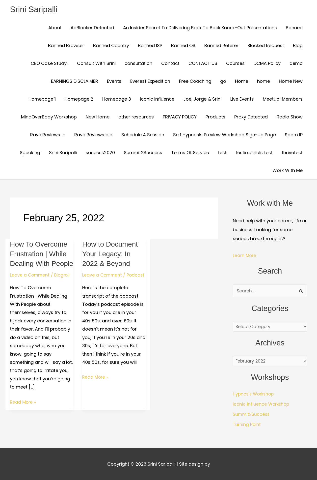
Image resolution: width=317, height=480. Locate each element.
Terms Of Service (190, 153)
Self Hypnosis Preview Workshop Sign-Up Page (224, 135)
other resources (136, 117)
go (223, 82)
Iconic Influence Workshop (262, 405)
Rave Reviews (47, 135)
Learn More (245, 256)
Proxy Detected (251, 117)
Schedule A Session (142, 135)
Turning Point (247, 425)
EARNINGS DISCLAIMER (74, 82)
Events (114, 82)
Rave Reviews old (93, 135)
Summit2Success (143, 153)
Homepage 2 (79, 99)
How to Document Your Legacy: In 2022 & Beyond (111, 254)
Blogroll (63, 285)
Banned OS (183, 46)
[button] (62, 135)
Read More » (23, 411)
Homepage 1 (42, 99)
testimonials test (254, 153)
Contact (170, 64)
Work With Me (287, 171)
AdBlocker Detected (92, 28)
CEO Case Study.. (49, 64)
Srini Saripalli (35, 9)
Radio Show (290, 117)
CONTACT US (202, 64)
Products (215, 117)
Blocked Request (265, 46)
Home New (291, 82)
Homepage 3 (116, 99)
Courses (235, 64)
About (55, 28)
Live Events (242, 99)
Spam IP (294, 135)
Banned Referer (221, 46)
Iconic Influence (157, 99)
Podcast (91, 282)
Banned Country (111, 46)
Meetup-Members (283, 99)
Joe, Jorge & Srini (202, 99)
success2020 (100, 153)
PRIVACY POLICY (180, 117)
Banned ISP (150, 46)
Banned (294, 28)
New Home (97, 117)
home (263, 82)
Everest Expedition (150, 82)
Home (241, 82)
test (222, 153)
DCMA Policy (267, 64)
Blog (298, 46)
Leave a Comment (30, 285)
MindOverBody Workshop (49, 117)
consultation (138, 64)
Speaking (30, 153)
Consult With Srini (96, 64)
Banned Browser (66, 46)
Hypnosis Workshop (255, 395)
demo (296, 64)
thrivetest (292, 153)
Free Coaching (195, 82)
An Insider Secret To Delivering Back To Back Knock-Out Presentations (200, 28)
